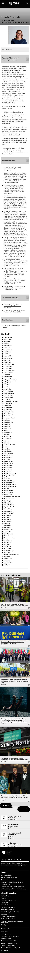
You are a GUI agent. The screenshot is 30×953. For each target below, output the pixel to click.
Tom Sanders (7, 542)
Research (3, 898)
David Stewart (8, 339)
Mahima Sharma (8, 465)
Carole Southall (8, 391)
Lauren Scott (7, 457)
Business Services (6, 896)
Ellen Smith (7, 416)
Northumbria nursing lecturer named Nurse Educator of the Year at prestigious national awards (14, 797)
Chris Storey (7, 399)
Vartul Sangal (7, 548)
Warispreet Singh (9, 550)
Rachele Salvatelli (9, 513)
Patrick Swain (8, 511)
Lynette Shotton (8, 463)
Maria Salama (8, 472)
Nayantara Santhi (9, 507)
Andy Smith (7, 374)
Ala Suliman (7, 352)
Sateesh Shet (7, 532)
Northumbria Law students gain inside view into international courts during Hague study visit (15, 681)
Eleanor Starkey (8, 414)
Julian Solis (7, 441)
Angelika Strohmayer (10, 381)
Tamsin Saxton (8, 563)
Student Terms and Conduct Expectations (12, 886)
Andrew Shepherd (9, 370)
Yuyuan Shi (7, 556)
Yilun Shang (7, 552)
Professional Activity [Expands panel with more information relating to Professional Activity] (10, 298)
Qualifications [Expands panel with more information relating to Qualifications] (7, 320)
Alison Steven (8, 337)
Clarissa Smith (8, 403)
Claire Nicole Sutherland (11, 401)
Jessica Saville (8, 432)
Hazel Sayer (7, 420)
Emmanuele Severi (9, 418)
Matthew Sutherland (10, 484)
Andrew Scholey (8, 366)
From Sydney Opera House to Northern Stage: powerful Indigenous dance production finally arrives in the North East (14, 720)
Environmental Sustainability (9, 941)
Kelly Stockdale (8, 453)
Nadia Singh (7, 501)
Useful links (5, 929)
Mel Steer (6, 488)
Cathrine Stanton (9, 393)
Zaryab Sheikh (8, 558)
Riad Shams (7, 519)
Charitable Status (6, 905)
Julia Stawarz (7, 438)
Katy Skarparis (8, 451)
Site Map (3, 925)
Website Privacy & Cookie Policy (10, 912)
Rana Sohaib (7, 517)
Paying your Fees (5, 934)
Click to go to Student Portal (9, 943)
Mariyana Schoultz (9, 476)
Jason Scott (7, 430)
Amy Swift (7, 360)
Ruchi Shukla (7, 521)
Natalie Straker (8, 503)
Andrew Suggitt (8, 372)
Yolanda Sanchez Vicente (11, 554)
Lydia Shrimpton (8, 461)
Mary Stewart (8, 480)
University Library (6, 884)
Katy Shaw (7, 449)
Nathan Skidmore (9, 505)
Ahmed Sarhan (8, 350)
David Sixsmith (8, 407)
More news (6, 805)
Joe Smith (6, 434)
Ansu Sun (6, 387)
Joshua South (7, 436)
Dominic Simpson (9, 412)
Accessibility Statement (7, 909)
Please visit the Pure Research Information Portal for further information (12, 169)
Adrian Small (7, 347)
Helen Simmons (8, 422)
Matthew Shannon (9, 482)
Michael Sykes (8, 494)
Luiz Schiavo (7, 459)
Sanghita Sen (7, 527)
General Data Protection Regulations (11, 948)
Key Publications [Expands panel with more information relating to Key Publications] (8, 161)
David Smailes (8, 409)
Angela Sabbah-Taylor (10, 379)
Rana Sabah (7, 515)
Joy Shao (6, 343)
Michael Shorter (8, 492)
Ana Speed (7, 565)
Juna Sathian (7, 443)
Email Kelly (8, 49)
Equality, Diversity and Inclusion (10, 936)
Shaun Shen (7, 536)
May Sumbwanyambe (10, 486)
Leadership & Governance (8, 900)
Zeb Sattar (7, 560)
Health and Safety (6, 938)
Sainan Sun (7, 523)
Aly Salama (7, 354)
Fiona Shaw (7, 341)
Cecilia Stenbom (8, 395)
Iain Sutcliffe (7, 428)
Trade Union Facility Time (8, 919)
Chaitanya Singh (8, 397)
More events (23, 809)
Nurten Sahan (8, 509)
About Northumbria (8, 893)
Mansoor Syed (8, 469)
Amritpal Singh (8, 358)
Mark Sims (7, 478)
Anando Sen (7, 362)
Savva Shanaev (8, 534)
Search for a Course (6, 875)
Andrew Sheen (8, 368)
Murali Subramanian (9, 498)
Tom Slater (7, 544)
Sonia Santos (7, 540)
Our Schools (4, 880)
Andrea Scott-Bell (9, 364)
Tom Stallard (7, 546)
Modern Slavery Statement (8, 916)
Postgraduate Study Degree (9, 877)
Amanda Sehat (8, 356)
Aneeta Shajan (8, 376)
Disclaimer (4, 914)
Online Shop (4, 950)
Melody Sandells (8, 490)
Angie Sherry (7, 383)
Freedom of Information (8, 907)
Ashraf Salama (8, 389)
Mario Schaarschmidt (10, 474)
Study (3, 872)
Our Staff (5, 334)
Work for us (4, 902)
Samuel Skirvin (8, 525)
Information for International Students (12, 882)
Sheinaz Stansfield (9, 538)
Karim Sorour (7, 345)
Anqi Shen (7, 385)
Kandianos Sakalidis (9, 445)
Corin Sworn (7, 405)
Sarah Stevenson (8, 529)
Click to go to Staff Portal (8, 945)
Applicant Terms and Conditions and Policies (13, 889)
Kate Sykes (7, 447)
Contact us (4, 931)
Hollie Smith (7, 424)
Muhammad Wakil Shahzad (12, 496)
